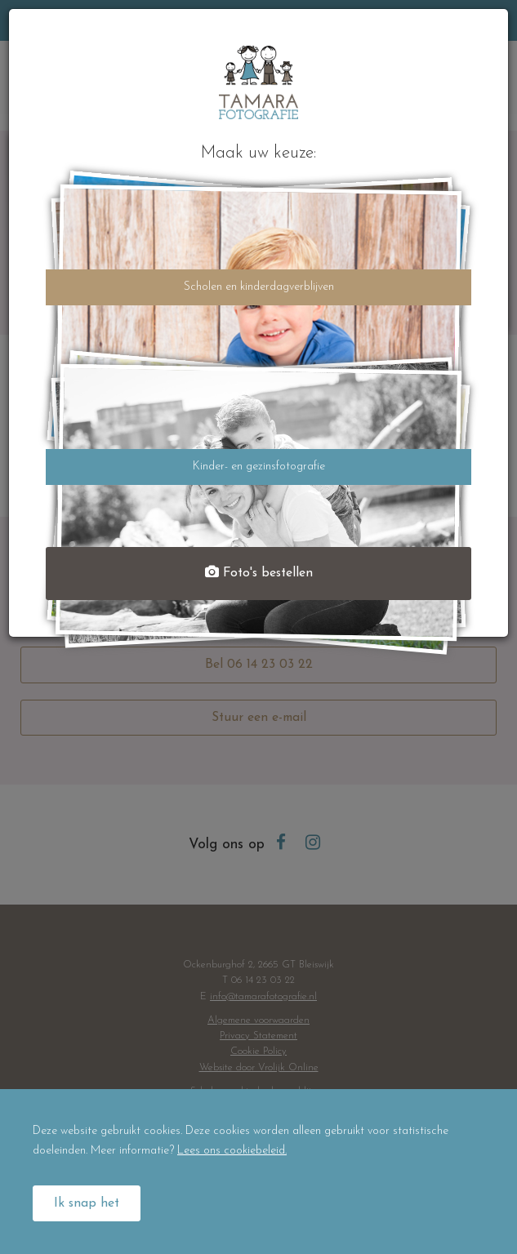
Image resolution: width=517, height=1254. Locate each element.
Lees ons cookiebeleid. (232, 1151)
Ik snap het (86, 1203)
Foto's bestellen (259, 573)
